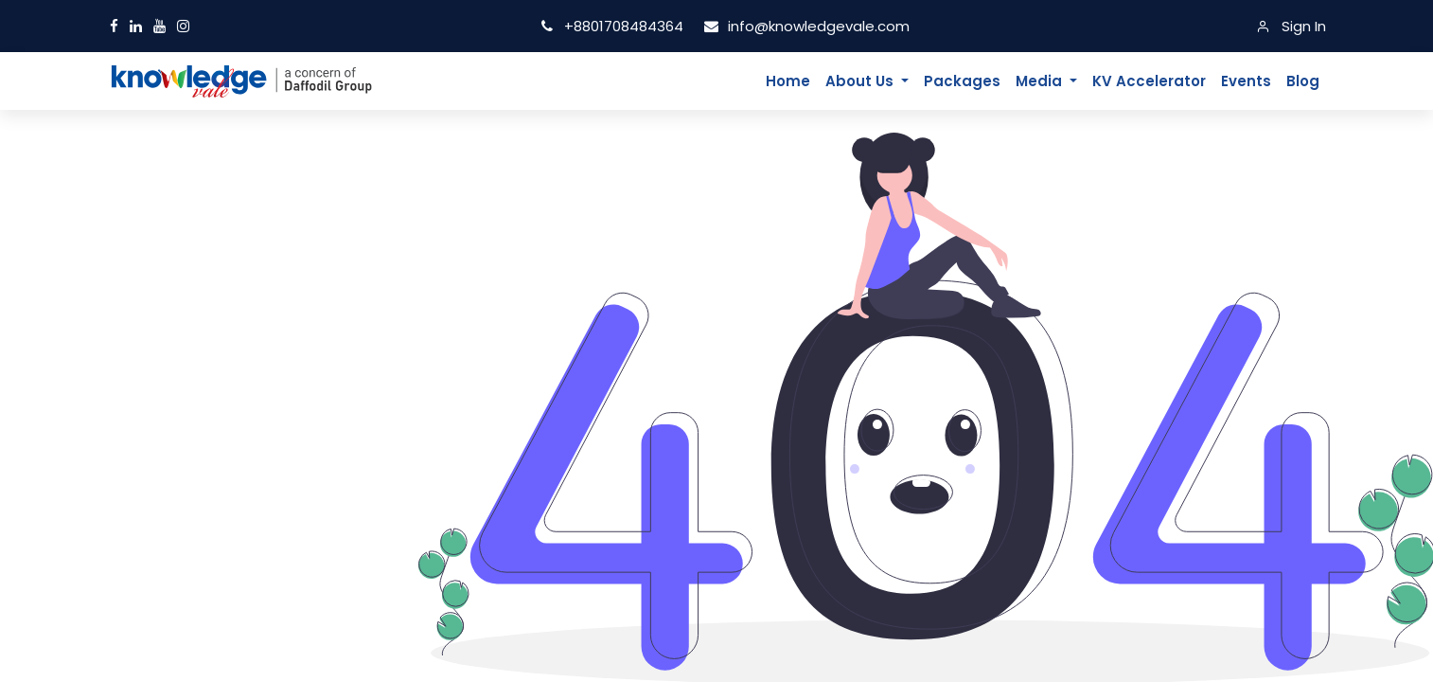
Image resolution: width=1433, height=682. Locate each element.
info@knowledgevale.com (806, 26)
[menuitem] (788, 81)
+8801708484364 (615, 26)
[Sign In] (1291, 26)
